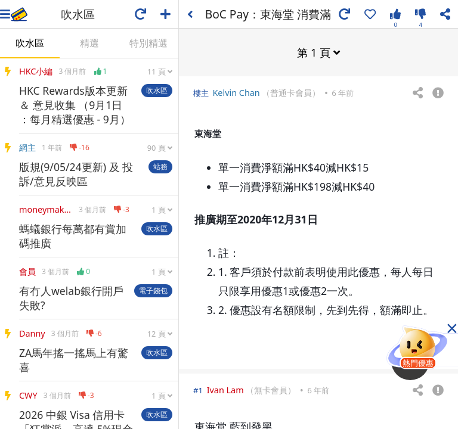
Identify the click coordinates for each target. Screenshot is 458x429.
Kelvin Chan (235, 92)
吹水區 (30, 42)
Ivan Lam (225, 389)
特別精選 (148, 42)
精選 (89, 42)
